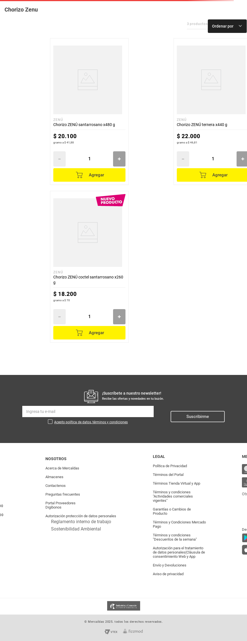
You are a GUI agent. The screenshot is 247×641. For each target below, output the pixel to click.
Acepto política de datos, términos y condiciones (91, 422)
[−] (59, 159)
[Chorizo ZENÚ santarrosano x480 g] (89, 111)
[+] (119, 159)
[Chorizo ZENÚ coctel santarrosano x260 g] (89, 267)
